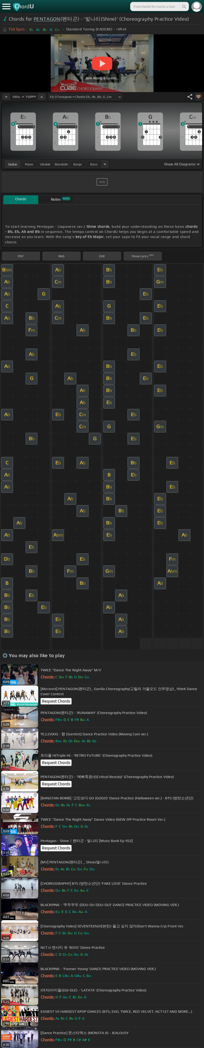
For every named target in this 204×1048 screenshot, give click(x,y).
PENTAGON (47, 19)
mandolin (61, 164)
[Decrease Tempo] (6, 96)
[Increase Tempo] (42, 96)
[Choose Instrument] (104, 164)
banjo (77, 164)
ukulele (45, 164)
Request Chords (56, 701)
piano (29, 164)
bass (93, 164)
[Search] (184, 6)
